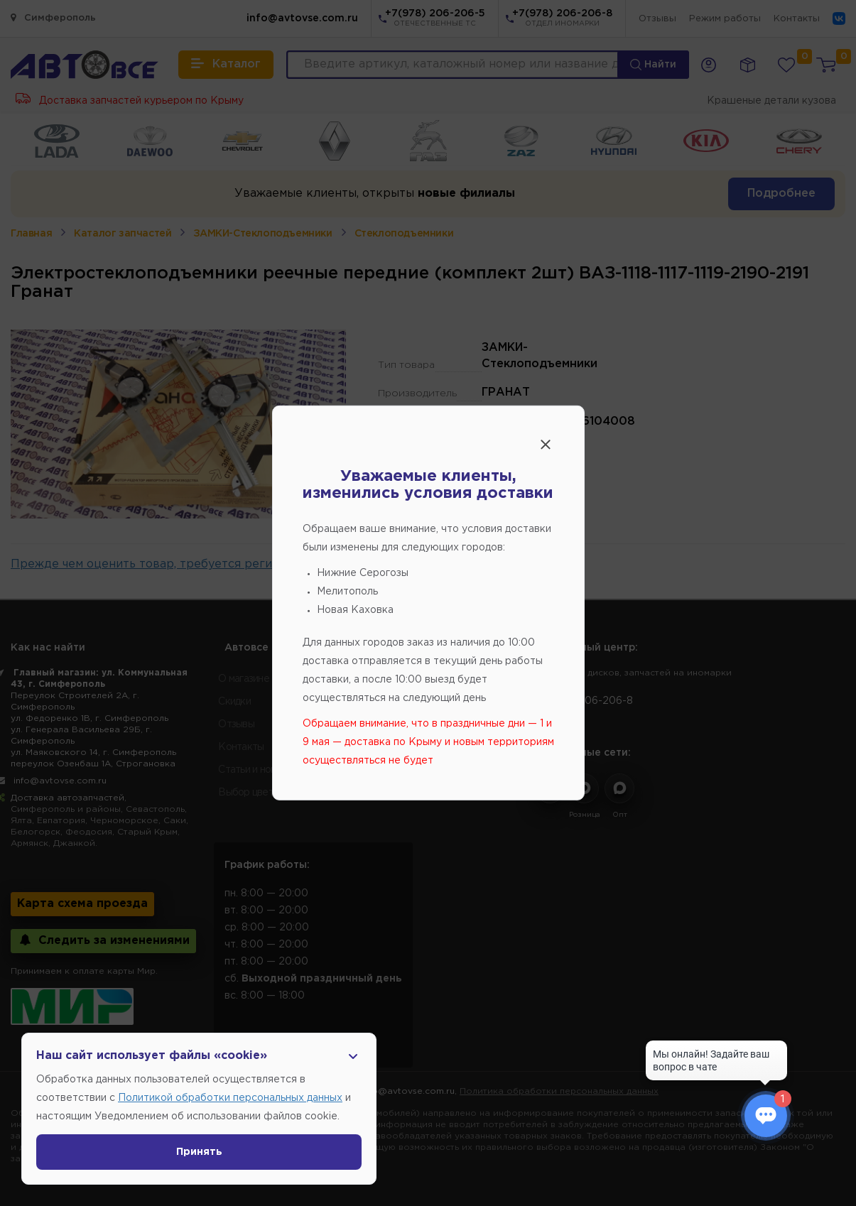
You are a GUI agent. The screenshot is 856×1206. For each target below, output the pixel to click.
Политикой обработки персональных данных (230, 1098)
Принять (199, 1152)
